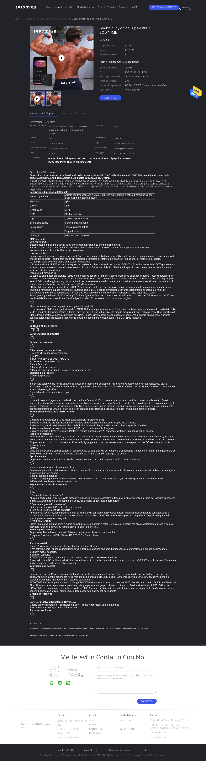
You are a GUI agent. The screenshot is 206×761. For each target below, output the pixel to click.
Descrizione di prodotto (73, 113)
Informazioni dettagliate (42, 113)
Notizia (134, 7)
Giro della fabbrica (85, 7)
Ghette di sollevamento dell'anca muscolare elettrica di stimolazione (58, 628)
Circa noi (69, 7)
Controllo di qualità (106, 7)
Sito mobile (145, 750)
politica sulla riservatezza (118, 750)
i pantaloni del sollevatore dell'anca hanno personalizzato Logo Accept (59, 635)
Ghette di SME (63, 733)
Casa (48, 7)
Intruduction (95, 732)
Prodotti (58, 7)
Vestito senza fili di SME (67, 729)
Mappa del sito (90, 750)
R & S (122, 724)
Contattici (123, 7)
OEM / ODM (125, 720)
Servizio (92, 724)
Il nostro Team (95, 728)
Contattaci (110, 97)
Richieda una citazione (164, 7)
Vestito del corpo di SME (68, 737)
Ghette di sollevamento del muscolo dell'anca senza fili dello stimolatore (119, 628)
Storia (92, 720)
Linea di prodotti (127, 728)
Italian (185, 7)
